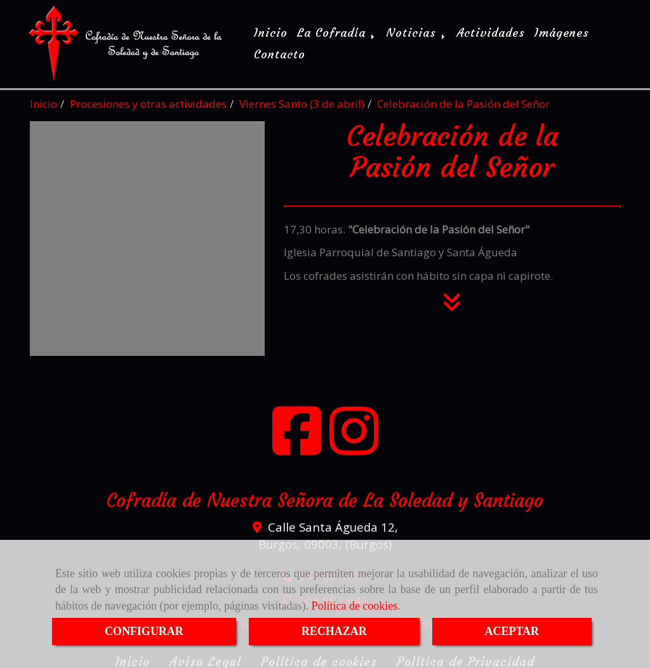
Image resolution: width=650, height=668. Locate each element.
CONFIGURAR (144, 631)
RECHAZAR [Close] (334, 631)
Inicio (271, 31)
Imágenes (561, 31)
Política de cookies (354, 605)
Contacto (279, 53)
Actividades (490, 31)
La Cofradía (336, 31)
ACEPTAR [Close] (511, 631)
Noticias (416, 31)
